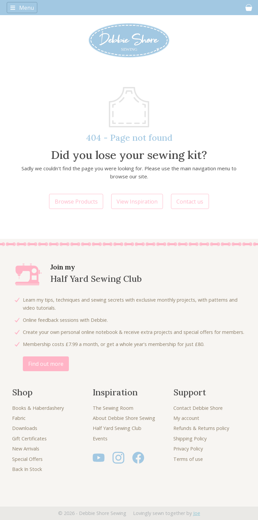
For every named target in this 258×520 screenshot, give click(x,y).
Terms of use (188, 459)
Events (100, 438)
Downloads (24, 428)
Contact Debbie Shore (198, 408)
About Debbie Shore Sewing (124, 418)
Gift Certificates (29, 438)
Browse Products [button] (76, 201)
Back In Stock (27, 469)
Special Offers (27, 459)
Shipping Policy (190, 438)
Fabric (19, 418)
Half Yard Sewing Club (117, 428)
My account (186, 418)
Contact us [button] (189, 201)
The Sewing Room (113, 408)
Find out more (45, 363)
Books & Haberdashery (38, 408)
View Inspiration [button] (137, 201)
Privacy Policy (188, 448)
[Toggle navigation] (22, 7)
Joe (196, 513)
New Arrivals (25, 448)
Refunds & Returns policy (201, 428)
